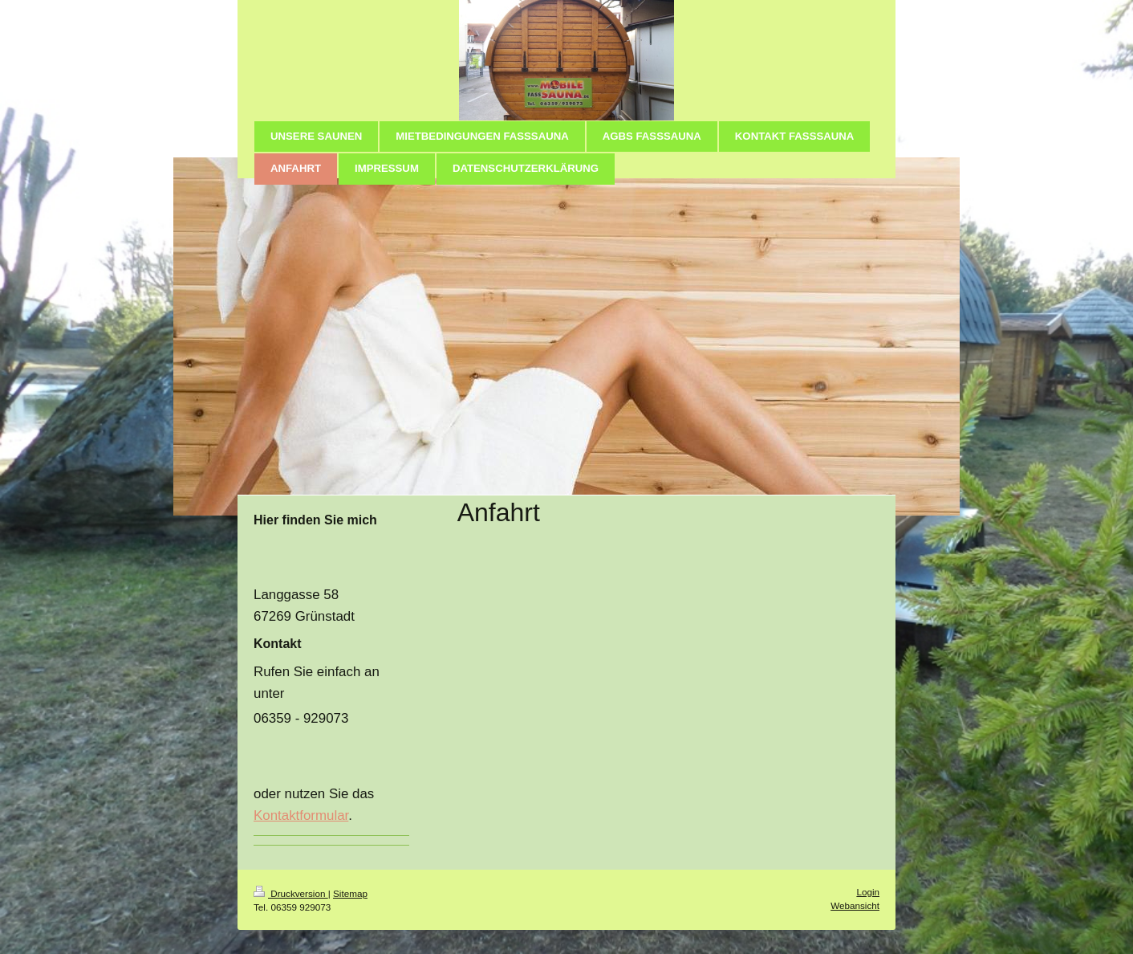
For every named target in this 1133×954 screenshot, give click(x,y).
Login (867, 892)
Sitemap (350, 893)
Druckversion (291, 893)
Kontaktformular (301, 815)
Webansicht (854, 905)
